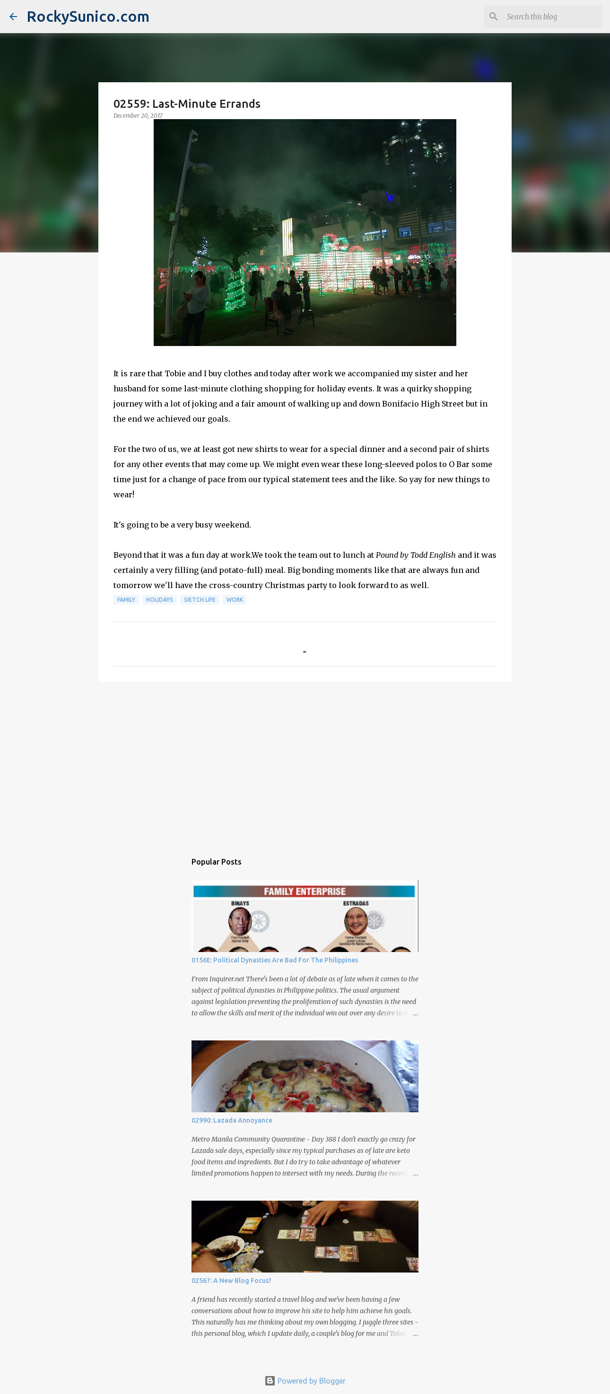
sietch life (200, 600)
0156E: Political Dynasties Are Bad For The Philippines (275, 960)
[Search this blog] (552, 16)
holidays (159, 600)
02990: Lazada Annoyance (232, 1120)
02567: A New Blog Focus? (231, 1280)
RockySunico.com (87, 16)
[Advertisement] (305, 762)
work (235, 600)
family (126, 600)
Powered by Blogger (305, 1381)
